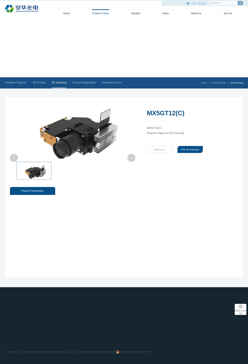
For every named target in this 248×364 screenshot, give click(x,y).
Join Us (227, 13)
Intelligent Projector (17, 82)
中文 (194, 3)
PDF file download (189, 149)
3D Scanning (60, 82)
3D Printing (40, 82)
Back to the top (240, 311)
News (165, 13)
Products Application (85, 82)
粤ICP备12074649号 (106, 352)
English (202, 3)
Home (66, 13)
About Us (196, 13)
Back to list (158, 149)
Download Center (112, 82)
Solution (135, 13)
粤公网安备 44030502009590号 (134, 352)
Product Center (100, 13)
